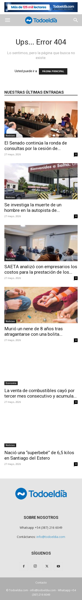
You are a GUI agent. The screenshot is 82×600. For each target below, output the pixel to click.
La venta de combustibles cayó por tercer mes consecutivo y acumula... (40, 393)
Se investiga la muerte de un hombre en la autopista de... (32, 207)
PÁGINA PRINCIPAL (53, 71)
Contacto (41, 582)
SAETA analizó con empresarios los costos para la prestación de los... (40, 269)
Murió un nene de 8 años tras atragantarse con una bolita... (33, 331)
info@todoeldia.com (51, 537)
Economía (11, 383)
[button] (7, 20)
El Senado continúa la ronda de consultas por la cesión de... (35, 145)
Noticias (10, 135)
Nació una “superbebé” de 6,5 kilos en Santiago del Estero (39, 455)
